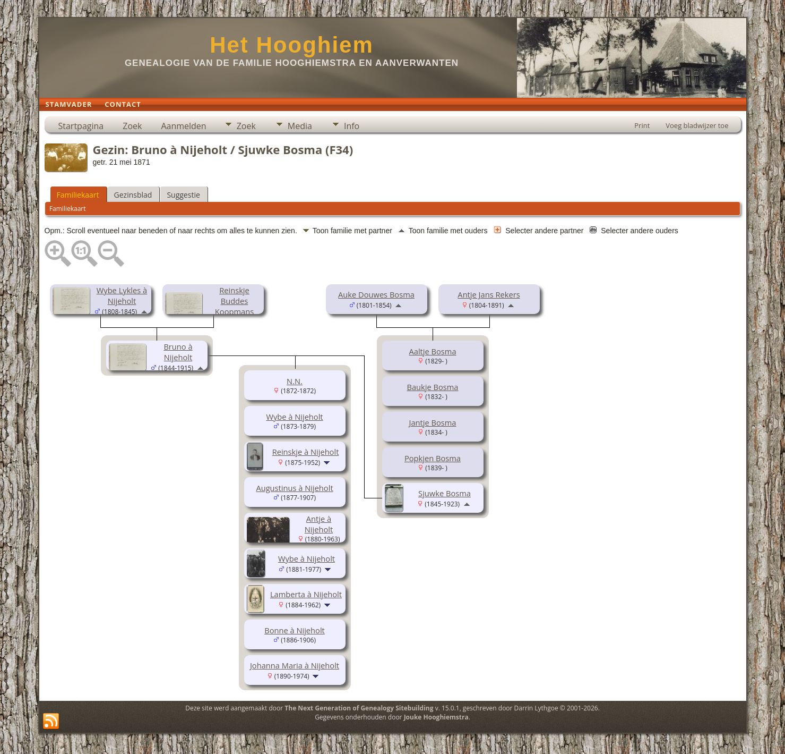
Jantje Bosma (432, 422)
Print (642, 125)
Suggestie (183, 195)
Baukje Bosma (432, 387)
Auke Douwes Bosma (376, 294)
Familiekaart (78, 195)
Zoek (132, 126)
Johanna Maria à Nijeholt (294, 665)
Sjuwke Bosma (444, 493)
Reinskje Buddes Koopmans (234, 301)
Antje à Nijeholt (319, 524)
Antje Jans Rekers (489, 294)
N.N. (295, 381)
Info (351, 126)
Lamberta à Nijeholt (306, 594)
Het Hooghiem (292, 44)
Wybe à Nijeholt (294, 416)
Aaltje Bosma (432, 351)
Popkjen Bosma (432, 458)
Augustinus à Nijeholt (294, 487)
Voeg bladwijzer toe (697, 125)
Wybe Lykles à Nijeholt (122, 295)
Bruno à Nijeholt (177, 351)
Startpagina (81, 126)
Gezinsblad (133, 195)
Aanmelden (183, 126)
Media (300, 126)
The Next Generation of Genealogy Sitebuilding (358, 708)
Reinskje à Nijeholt (305, 451)
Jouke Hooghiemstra (436, 717)
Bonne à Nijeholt (294, 630)
